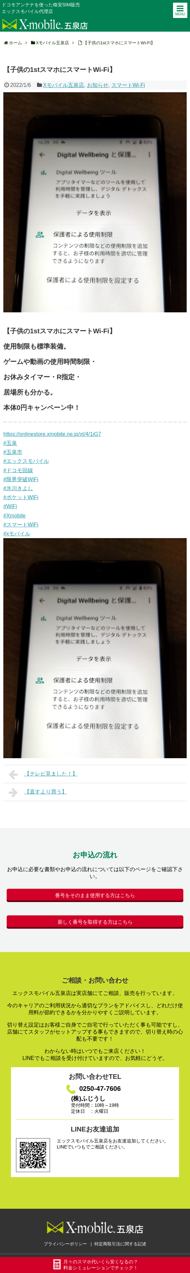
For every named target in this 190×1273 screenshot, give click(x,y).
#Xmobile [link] (14, 515)
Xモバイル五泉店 (63, 85)
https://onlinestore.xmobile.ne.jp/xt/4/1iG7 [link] (52, 434)
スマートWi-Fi (128, 85)
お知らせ (97, 85)
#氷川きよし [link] (18, 488)
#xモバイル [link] (16, 533)
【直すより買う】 (38, 792)
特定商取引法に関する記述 (120, 1243)
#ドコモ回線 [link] (18, 470)
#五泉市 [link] (12, 452)
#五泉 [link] (10, 443)
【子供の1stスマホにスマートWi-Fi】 (119, 42)
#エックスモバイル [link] (26, 461)
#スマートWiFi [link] (20, 524)
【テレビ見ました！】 (43, 774)
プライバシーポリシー (65, 1243)
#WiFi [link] (10, 506)
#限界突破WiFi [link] (20, 479)
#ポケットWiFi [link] (20, 497)
